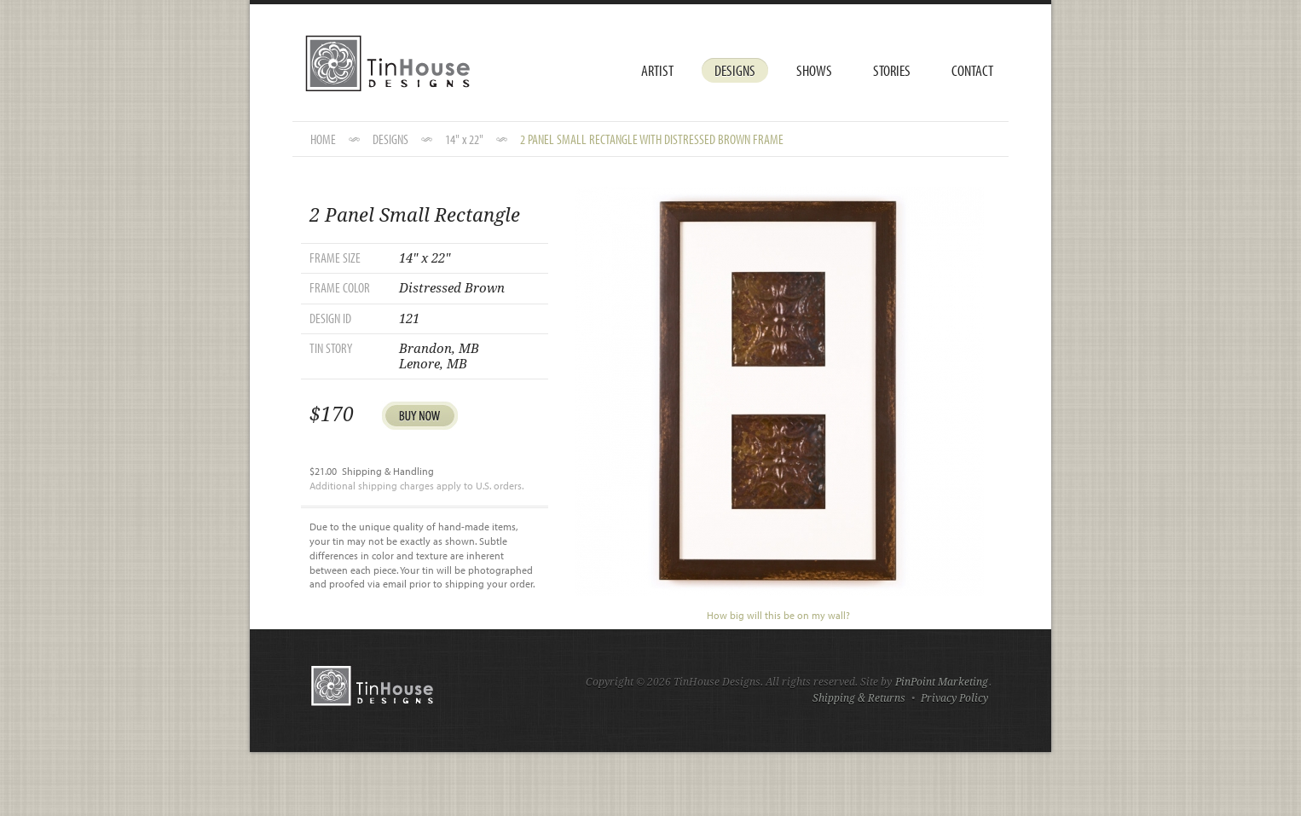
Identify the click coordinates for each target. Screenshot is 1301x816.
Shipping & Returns (858, 698)
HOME (323, 139)
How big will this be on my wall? (778, 615)
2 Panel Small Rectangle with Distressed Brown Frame (651, 139)
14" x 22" (464, 139)
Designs (734, 70)
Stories (892, 70)
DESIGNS (390, 139)
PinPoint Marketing (941, 682)
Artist (657, 70)
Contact (972, 70)
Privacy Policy (954, 698)
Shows (814, 70)
